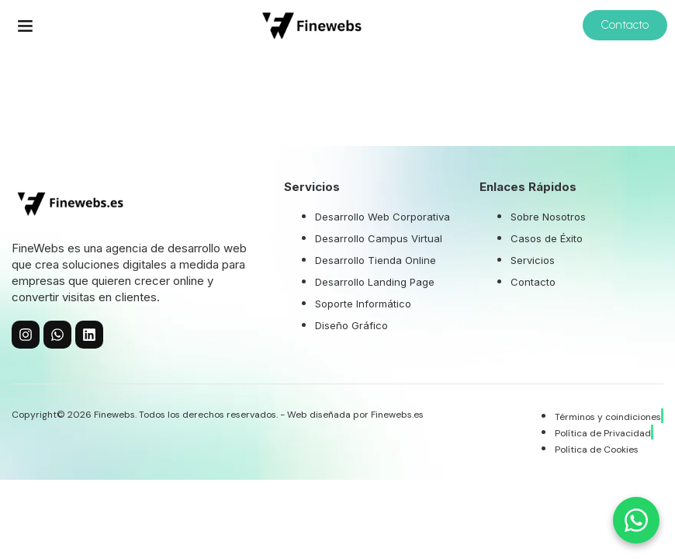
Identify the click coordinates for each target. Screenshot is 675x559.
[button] (25, 25)
